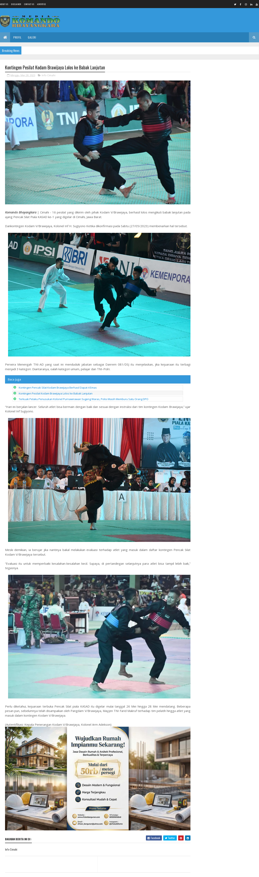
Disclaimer (16, 4)
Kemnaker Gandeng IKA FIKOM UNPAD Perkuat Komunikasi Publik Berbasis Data (222, 82)
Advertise (41, 4)
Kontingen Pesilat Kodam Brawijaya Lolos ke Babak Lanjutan (56, 390)
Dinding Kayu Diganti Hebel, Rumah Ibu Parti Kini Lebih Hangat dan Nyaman (231, 395)
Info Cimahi (48, 75)
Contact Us (29, 4)
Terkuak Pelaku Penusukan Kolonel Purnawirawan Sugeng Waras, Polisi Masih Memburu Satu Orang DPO (83, 396)
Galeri (32, 37)
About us (4, 4)
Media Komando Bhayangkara (41, 871)
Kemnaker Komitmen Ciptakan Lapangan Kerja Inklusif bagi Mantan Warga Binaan (232, 353)
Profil (17, 37)
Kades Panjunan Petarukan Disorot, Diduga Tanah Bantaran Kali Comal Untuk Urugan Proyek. (234, 334)
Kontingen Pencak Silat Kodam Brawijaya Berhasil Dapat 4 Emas (58, 384)
